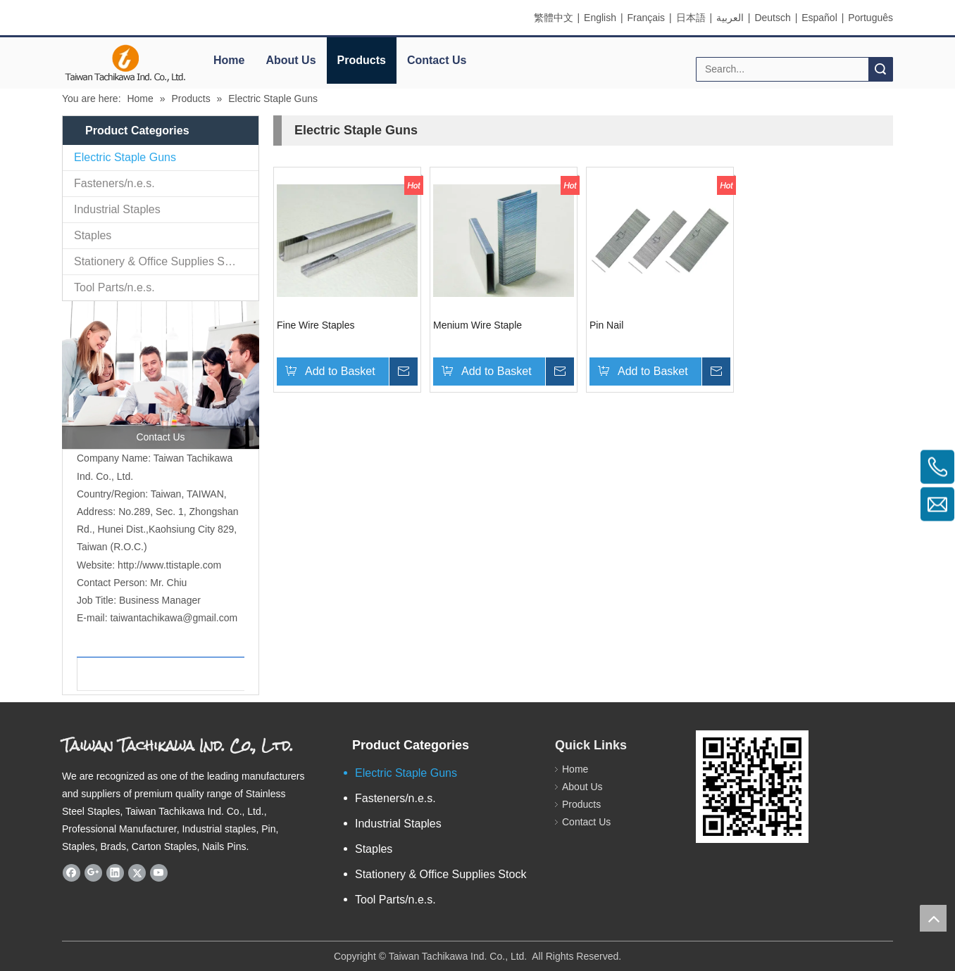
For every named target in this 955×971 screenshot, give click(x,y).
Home (228, 60)
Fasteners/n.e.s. (114, 183)
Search (880, 69)
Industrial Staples (117, 209)
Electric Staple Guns (125, 157)
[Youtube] (159, 873)
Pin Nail (606, 325)
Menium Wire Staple (477, 325)
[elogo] (125, 63)
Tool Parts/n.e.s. (114, 287)
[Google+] (93, 873)
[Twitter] (137, 873)
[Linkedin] (115, 873)
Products (361, 60)
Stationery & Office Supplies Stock (159, 261)
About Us (291, 60)
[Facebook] (71, 873)
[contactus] (160, 375)
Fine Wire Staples (315, 325)
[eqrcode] (752, 786)
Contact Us (436, 60)
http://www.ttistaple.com (169, 565)
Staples (92, 235)
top (933, 918)
